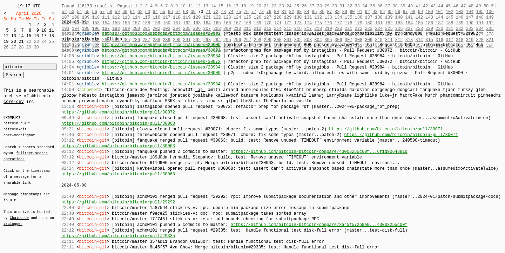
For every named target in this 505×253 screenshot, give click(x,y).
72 (215, 12)
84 (306, 12)
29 (326, 6)
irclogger (13, 219)
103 (460, 12)
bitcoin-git (15, 129)
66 (170, 12)
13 (13, 36)
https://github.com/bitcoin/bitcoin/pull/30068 (118, 123)
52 (64, 12)
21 (21, 42)
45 (448, 6)
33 (357, 6)
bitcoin (11, 123)
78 (261, 12)
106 (490, 12)
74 (230, 12)
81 (284, 12)
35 (372, 6)
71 (208, 12)
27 (311, 6)
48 (471, 6)
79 (268, 12)
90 (352, 12)
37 (387, 6)
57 (102, 12)
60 (124, 12)
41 (417, 6)
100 (429, 12)
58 (109, 12)
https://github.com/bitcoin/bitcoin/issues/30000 (161, 73)
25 (296, 6)
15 (28, 36)
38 (395, 6)
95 (390, 12)
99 (420, 12)
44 (440, 6)
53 (71, 12)
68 (185, 12)
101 (439, 12)
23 (281, 6)
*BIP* (25, 123)
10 (43, 30)
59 (117, 12)
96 (397, 12)
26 (304, 6)
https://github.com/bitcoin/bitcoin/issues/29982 (161, 34)
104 (470, 12)
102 (449, 12)
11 (51, 30)
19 (6, 42)
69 (192, 12)
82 (291, 12)
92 (367, 12)
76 (246, 12)
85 (314, 12)
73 (223, 12)
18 (51, 36)
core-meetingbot (19, 134)
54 (79, 12)
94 (382, 12)
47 (463, 6)
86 (321, 12)
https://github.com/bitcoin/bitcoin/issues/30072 (161, 50)
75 (238, 12)
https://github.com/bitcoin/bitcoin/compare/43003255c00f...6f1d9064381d (318, 152)
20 (13, 42)
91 (359, 12)
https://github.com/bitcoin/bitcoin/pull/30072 (118, 112)
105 (480, 12)
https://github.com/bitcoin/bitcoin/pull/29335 (118, 236)
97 (405, 12)
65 (162, 12)
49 (478, 6)
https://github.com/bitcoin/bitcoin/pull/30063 (118, 146)
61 (132, 12)
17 (43, 36)
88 (337, 12)
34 (364, 6)
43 (433, 6)
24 (289, 6)
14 (21, 36)
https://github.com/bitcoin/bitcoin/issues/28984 (161, 56)
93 (374, 12)
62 (139, 12)
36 (379, 6)
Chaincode (19, 213)
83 (299, 12)
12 (6, 36)
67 (177, 12)
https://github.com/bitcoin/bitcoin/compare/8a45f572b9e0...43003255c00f (318, 225)
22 (273, 6)
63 (147, 12)
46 (455, 6)
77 (253, 12)
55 (87, 12)
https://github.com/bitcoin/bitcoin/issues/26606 (161, 45)
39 (402, 6)
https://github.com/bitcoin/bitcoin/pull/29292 (118, 202)
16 (36, 36)
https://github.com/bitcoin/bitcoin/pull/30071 (386, 129)
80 (276, 12)
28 (319, 6)
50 (486, 6)
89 (344, 12)
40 (410, 6)
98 (412, 12)
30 (334, 6)
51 (493, 6)
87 (329, 12)
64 (155, 12)
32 (349, 6)
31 (341, 6)
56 (94, 12)
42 (425, 6)
